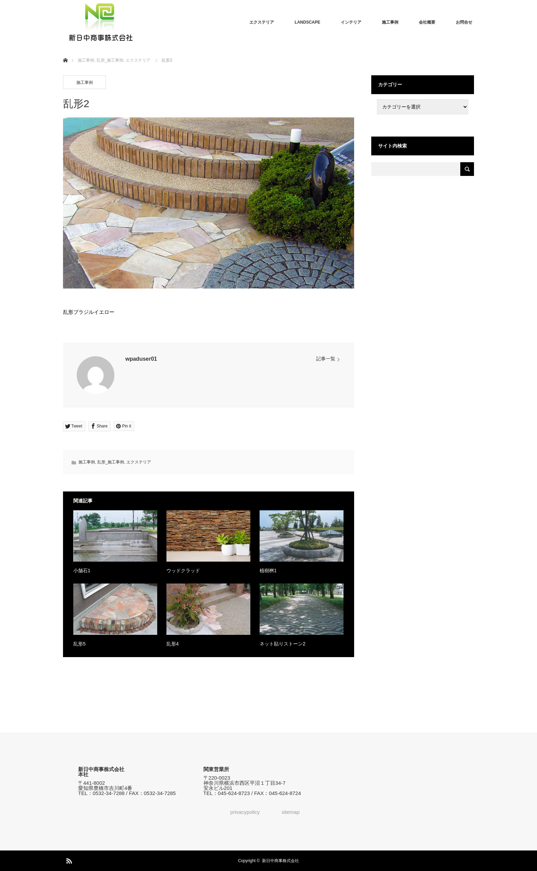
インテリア (351, 22)
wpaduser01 (141, 359)
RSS (68, 860)
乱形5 (79, 643)
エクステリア (261, 22)
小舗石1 (81, 570)
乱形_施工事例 (110, 462)
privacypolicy (245, 812)
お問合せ (464, 22)
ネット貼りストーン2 (282, 643)
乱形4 (172, 643)
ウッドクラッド (183, 570)
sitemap (291, 812)
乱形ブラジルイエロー (88, 312)
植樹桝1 (268, 570)
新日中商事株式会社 (280, 860)
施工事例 (390, 22)
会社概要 (427, 22)
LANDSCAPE (307, 22)
